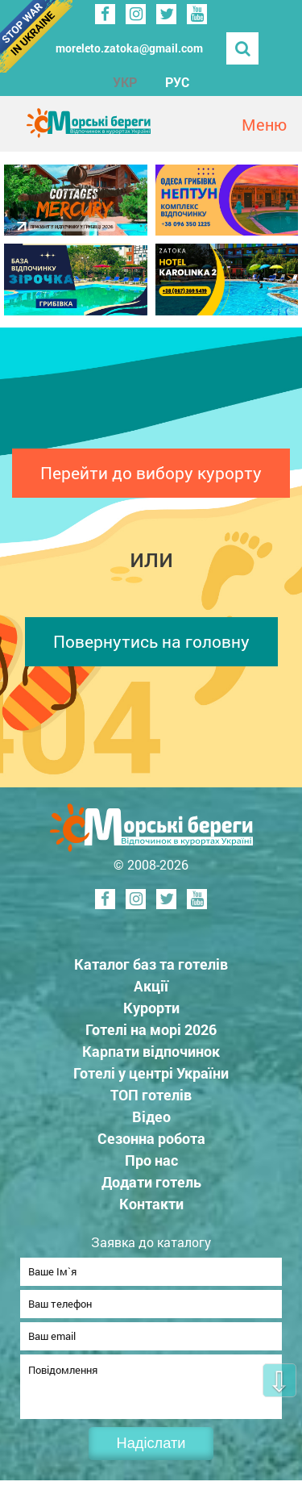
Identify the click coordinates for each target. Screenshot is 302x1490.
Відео (151, 1116)
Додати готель (151, 1182)
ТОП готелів (151, 1094)
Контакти (151, 1203)
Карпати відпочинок (151, 1051)
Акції (151, 985)
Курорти (151, 1007)
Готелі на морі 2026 (151, 1029)
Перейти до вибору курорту (151, 472)
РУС (177, 81)
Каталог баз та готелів (151, 964)
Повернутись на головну (151, 641)
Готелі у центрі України (151, 1073)
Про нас (151, 1160)
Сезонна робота (151, 1138)
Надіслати (151, 1453)
